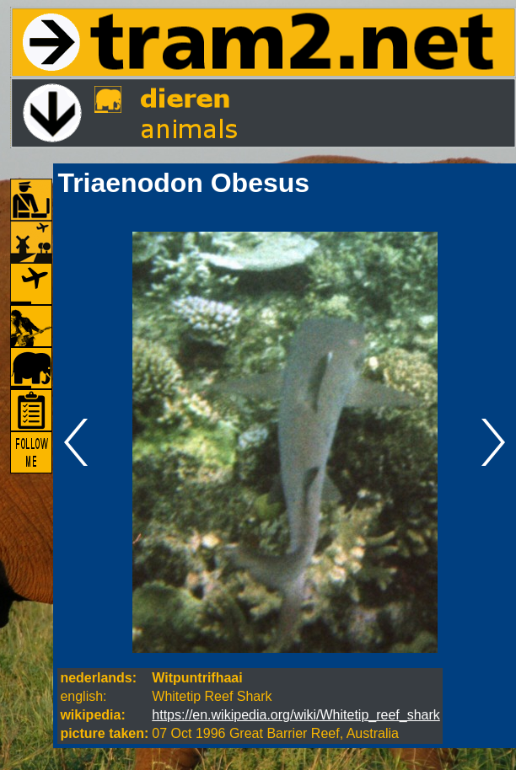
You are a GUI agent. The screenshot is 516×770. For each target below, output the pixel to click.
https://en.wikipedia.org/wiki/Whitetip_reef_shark (296, 715)
